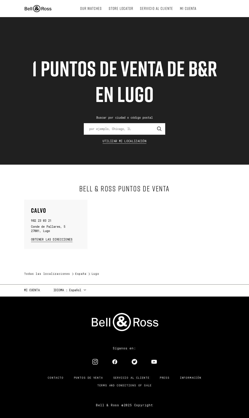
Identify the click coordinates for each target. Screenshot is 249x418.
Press (165, 377)
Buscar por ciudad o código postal (124, 117)
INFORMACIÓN (190, 377)
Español (75, 290)
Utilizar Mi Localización (124, 141)
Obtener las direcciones (51, 239)
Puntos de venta (88, 377)
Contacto (55, 377)
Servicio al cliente (131, 377)
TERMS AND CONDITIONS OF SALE (124, 385)
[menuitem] (91, 8)
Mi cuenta (32, 290)
